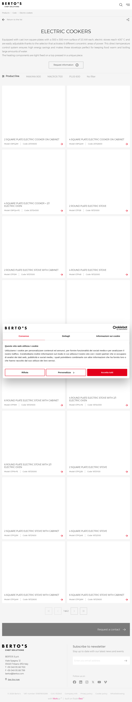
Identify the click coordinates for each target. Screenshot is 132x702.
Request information (66, 65)
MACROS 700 (55, 76)
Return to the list (12, 19)
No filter (91, 76)
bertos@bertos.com (14, 673)
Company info (71, 693)
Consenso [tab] (24, 336)
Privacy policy (86, 693)
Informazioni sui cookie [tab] (108, 336)
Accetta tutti (107, 372)
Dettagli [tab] (66, 336)
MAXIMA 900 (33, 76)
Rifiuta (25, 372)
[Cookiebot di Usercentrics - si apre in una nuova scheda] (115, 328)
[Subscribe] (125, 661)
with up (55, 698)
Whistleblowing (117, 693)
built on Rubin (74, 698)
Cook (15, 13)
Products (5, 13)
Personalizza (66, 372)
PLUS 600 (74, 76)
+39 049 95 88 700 (16, 667)
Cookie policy (101, 693)
